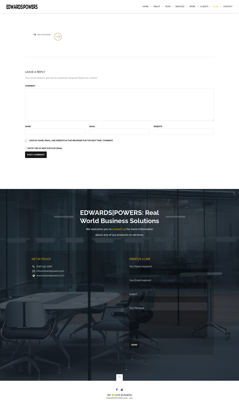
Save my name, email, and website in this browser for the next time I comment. (71, 140)
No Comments (44, 34)
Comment (30, 86)
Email (92, 126)
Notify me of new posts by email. (45, 148)
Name (28, 126)
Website (158, 126)
